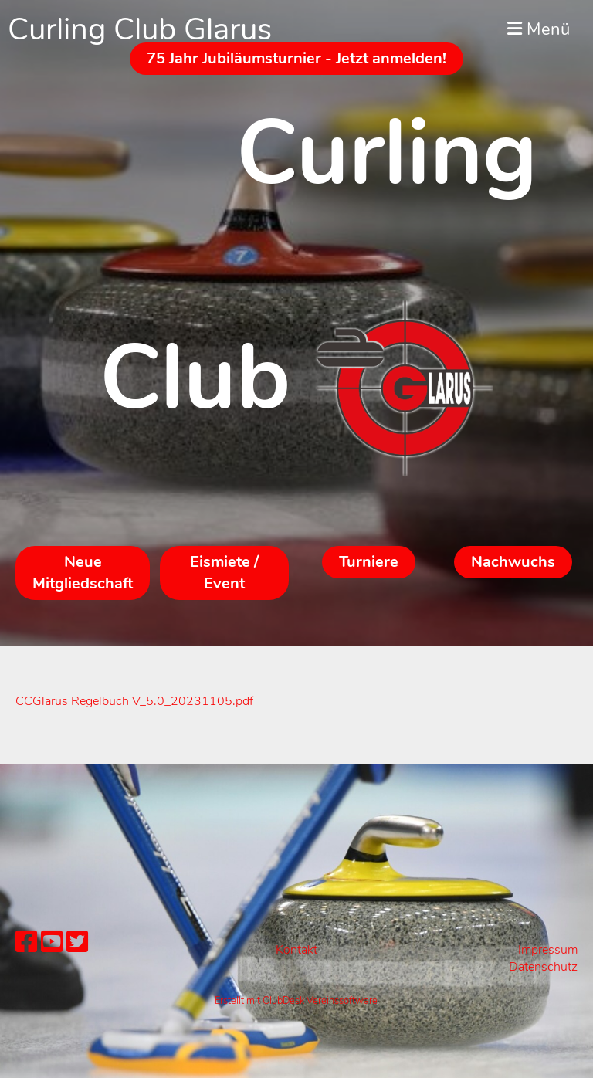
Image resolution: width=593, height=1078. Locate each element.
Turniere (368, 561)
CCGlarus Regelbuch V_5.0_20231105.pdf (134, 701)
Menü (538, 29)
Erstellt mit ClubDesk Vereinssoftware (296, 1001)
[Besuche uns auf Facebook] (26, 942)
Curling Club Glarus (140, 29)
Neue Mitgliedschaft (82, 572)
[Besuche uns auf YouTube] (52, 942)
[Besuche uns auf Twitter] (77, 942)
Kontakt (296, 949)
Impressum (548, 949)
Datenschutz (543, 966)
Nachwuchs (513, 561)
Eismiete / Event (224, 572)
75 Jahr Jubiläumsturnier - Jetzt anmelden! (296, 58)
